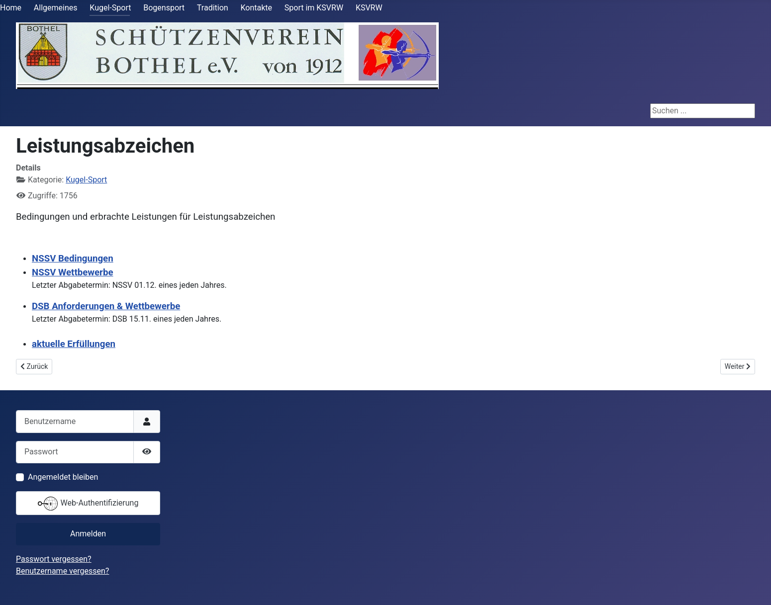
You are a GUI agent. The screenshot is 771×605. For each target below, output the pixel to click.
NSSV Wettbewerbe (72, 272)
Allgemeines (56, 7)
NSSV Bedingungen (72, 258)
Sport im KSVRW (314, 7)
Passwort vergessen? (54, 559)
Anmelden (88, 533)
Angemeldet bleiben (63, 477)
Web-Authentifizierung (88, 504)
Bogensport (164, 7)
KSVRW (369, 7)
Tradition (212, 7)
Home (10, 7)
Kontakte (256, 7)
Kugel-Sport (110, 7)
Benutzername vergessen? (62, 571)
